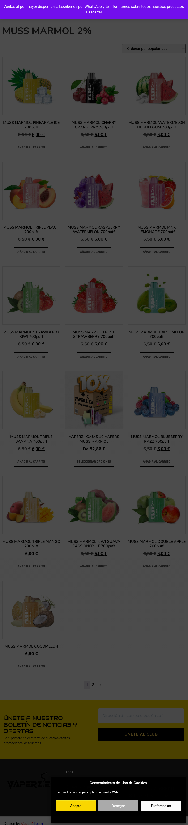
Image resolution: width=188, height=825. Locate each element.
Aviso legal (147, 816)
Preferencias (161, 806)
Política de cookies (95, 816)
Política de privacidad (123, 816)
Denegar (118, 806)
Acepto (75, 806)
